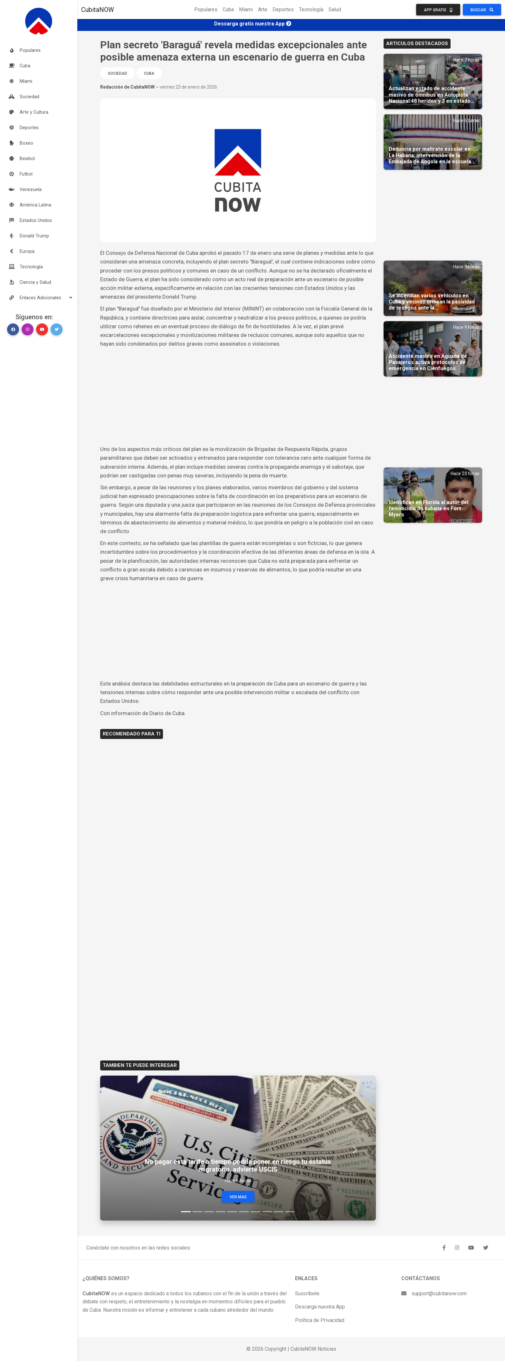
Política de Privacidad (319, 1320)
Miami (246, 9)
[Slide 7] (255, 1211)
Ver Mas (238, 1197)
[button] (38, 297)
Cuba (228, 9)
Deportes (283, 9)
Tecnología (311, 9)
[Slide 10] (290, 1211)
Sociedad (117, 73)
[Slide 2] (197, 1211)
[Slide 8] (267, 1211)
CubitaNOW (97, 10)
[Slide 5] (232, 1211)
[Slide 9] (278, 1211)
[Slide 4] (220, 1211)
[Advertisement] (238, 396)
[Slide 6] (244, 1211)
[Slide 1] (186, 1211)
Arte (262, 9)
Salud (335, 9)
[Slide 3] (209, 1211)
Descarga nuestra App (320, 1307)
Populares (205, 9)
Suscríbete (307, 1293)
